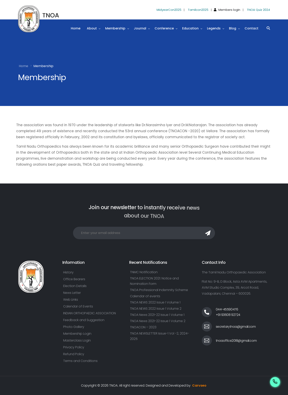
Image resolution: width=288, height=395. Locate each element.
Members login (229, 10)
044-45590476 (227, 309)
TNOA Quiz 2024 (258, 10)
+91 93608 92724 (228, 314)
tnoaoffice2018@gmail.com (236, 340)
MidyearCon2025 (169, 10)
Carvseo (199, 385)
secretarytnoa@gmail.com (236, 326)
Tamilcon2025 (198, 10)
